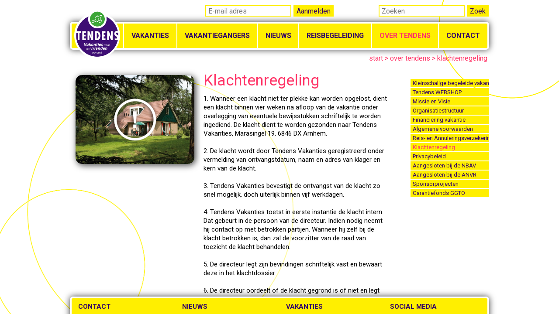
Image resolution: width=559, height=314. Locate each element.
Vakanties (150, 35)
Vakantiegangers (217, 35)
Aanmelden (314, 11)
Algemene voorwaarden (443, 129)
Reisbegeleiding (335, 35)
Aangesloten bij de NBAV (444, 165)
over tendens (410, 58)
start (376, 58)
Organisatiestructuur (438, 110)
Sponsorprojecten (436, 184)
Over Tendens (405, 35)
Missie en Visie (431, 101)
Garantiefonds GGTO (439, 193)
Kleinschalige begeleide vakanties (451, 83)
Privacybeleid (429, 156)
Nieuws (278, 35)
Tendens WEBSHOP (437, 92)
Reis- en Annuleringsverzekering (451, 138)
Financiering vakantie (439, 119)
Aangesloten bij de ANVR (444, 174)
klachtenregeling (462, 58)
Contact (463, 35)
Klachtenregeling (434, 147)
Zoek (478, 11)
